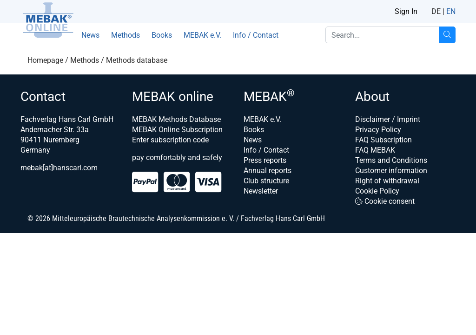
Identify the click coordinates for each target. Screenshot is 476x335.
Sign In (406, 11)
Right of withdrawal (387, 180)
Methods (125, 35)
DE (436, 11)
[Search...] (447, 35)
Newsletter (261, 191)
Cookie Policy (377, 191)
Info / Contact (255, 35)
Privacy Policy (378, 129)
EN (451, 11)
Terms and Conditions (391, 160)
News (90, 35)
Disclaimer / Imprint (387, 119)
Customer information (391, 170)
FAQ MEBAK (375, 150)
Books (162, 35)
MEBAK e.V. (202, 35)
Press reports (265, 160)
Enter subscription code (170, 139)
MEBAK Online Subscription (177, 129)
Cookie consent (385, 201)
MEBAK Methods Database (176, 119)
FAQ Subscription (383, 139)
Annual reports (267, 170)
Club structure (266, 180)
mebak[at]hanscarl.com (59, 167)
